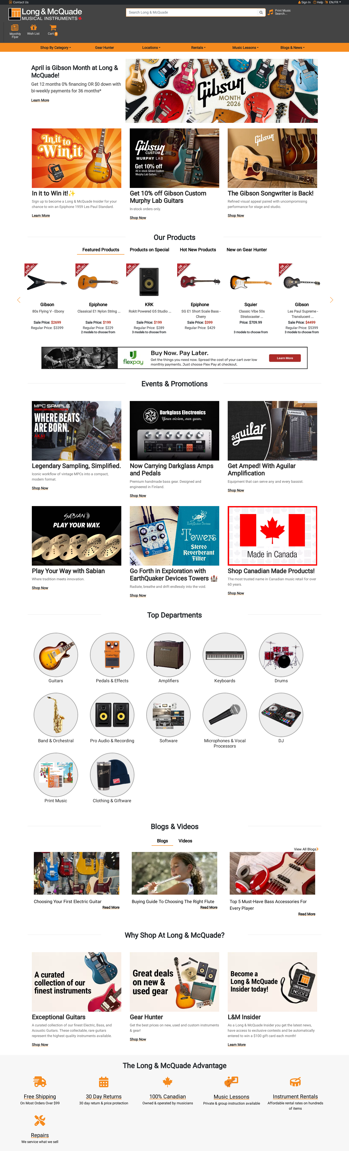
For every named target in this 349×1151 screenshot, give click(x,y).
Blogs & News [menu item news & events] (291, 32)
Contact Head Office (236, 1081)
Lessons (154, 1081)
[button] (336, 16)
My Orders (113, 1097)
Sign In (113, 1070)
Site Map (236, 1091)
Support (154, 1097)
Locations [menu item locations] (150, 32)
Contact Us (18, 2)
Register (113, 1075)
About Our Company (195, 1075)
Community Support (195, 1070)
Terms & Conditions (195, 1102)
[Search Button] (252, 15)
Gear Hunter (104, 32)
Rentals (154, 1075)
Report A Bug (236, 1107)
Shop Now (138, 202)
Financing (154, 1102)
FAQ (236, 1070)
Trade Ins (154, 1091)
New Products (154, 1070)
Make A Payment (113, 1091)
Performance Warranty (195, 1081)
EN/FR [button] (331, 2)
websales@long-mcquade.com (37, 1075)
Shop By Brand (236, 1097)
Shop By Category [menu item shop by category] (54, 32)
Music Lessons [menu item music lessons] (244, 32)
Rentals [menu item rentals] (197, 32)
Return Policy (195, 1113)
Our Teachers (195, 1118)
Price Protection (195, 1097)
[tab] (100, 234)
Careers (236, 1086)
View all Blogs (306, 769)
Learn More (40, 84)
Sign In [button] (304, 2)
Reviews (235, 1102)
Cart (113, 1081)
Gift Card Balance (113, 1102)
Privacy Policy (195, 1107)
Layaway (154, 1107)
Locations (236, 1075)
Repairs (154, 1086)
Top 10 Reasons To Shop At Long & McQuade (300, 1042)
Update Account (113, 1086)
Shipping (154, 1113)
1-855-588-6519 (25, 1070)
